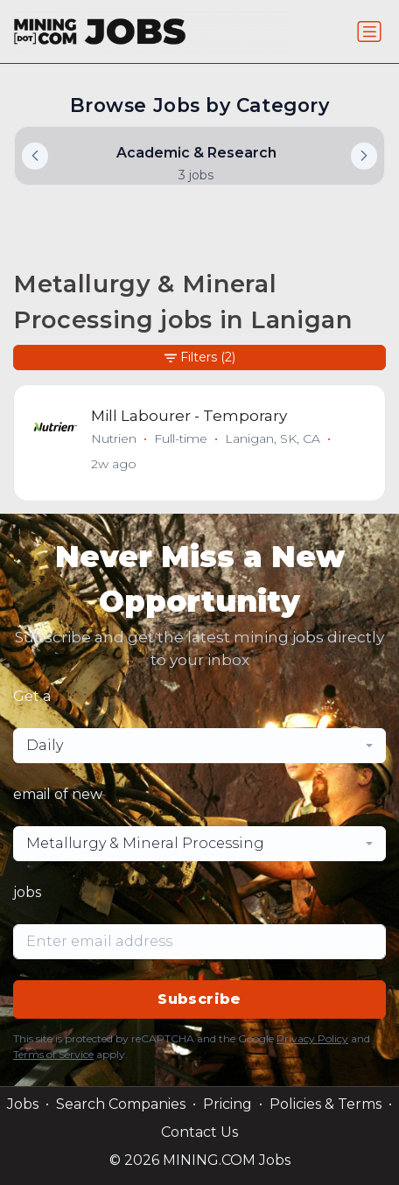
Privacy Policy (312, 1038)
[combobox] (199, 745)
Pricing (227, 1104)
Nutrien (113, 438)
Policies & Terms (326, 1104)
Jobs (22, 1104)
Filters (199, 357)
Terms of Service (53, 1054)
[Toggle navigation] (369, 31)
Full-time (180, 438)
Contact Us (199, 1132)
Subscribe (200, 999)
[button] (364, 156)
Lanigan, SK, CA (272, 438)
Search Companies (121, 1104)
